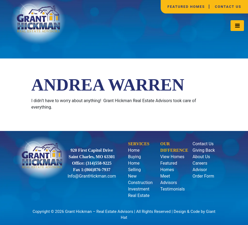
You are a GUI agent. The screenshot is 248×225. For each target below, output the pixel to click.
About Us (201, 156)
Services (138, 143)
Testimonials (172, 189)
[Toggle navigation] (237, 25)
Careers (199, 163)
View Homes (172, 156)
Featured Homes (186, 7)
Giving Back (203, 150)
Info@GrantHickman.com (91, 176)
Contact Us (228, 7)
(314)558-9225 (99, 163)
